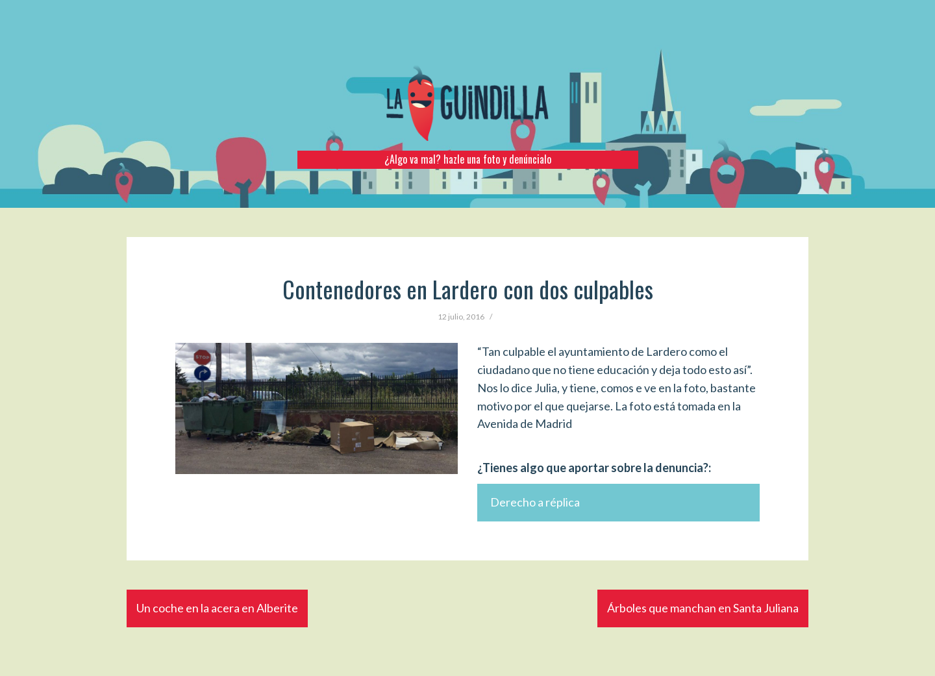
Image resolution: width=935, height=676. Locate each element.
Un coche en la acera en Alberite (217, 608)
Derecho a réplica (535, 502)
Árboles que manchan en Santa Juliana (703, 608)
